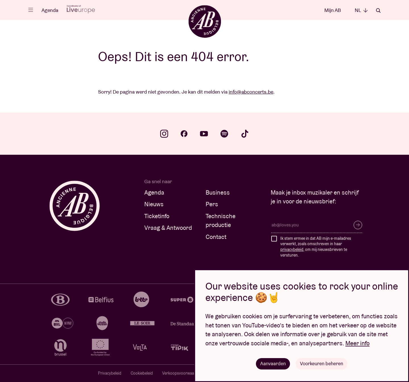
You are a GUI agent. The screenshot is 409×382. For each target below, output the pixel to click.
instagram (164, 134)
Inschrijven (358, 225)
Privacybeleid (109, 373)
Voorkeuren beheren (322, 363)
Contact (216, 237)
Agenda (49, 10)
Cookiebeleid (142, 373)
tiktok (245, 134)
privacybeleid (291, 249)
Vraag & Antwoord (168, 228)
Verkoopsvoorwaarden (182, 373)
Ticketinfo (156, 216)
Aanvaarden (272, 363)
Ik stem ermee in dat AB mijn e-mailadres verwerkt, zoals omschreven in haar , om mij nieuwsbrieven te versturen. (315, 247)
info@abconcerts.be (251, 91)
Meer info (357, 343)
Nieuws (154, 204)
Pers (212, 204)
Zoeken (378, 10)
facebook (184, 133)
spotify (224, 134)
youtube (204, 134)
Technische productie (220, 220)
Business (218, 192)
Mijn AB (332, 10)
